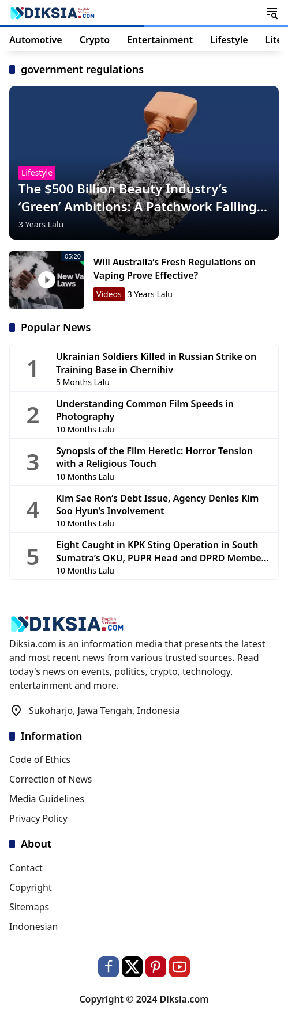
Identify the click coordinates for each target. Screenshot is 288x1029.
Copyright (30, 887)
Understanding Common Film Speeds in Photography (145, 410)
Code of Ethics (39, 759)
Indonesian (33, 926)
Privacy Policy (38, 818)
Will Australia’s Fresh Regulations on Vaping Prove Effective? (174, 268)
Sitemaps (29, 907)
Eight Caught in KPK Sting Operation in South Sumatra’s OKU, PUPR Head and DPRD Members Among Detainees (163, 551)
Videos (109, 293)
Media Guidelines (46, 798)
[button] (272, 13)
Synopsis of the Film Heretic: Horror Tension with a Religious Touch (154, 457)
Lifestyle (37, 172)
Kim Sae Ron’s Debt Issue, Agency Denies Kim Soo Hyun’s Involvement (157, 504)
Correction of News (50, 779)
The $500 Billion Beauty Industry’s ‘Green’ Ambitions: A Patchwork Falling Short (137, 197)
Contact (26, 867)
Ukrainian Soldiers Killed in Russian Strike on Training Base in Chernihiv (156, 362)
